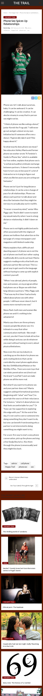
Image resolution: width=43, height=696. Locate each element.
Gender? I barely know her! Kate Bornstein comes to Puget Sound (19, 569)
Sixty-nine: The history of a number (17, 683)
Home (5, 13)
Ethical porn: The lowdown (13, 607)
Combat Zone (8, 638)
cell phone (6, 30)
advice (29, 28)
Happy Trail (14, 30)
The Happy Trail (10, 17)
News (5, 563)
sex (28, 30)
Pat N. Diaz (6, 28)
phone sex (22, 30)
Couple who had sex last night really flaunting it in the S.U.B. (21, 645)
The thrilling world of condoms (15, 532)
